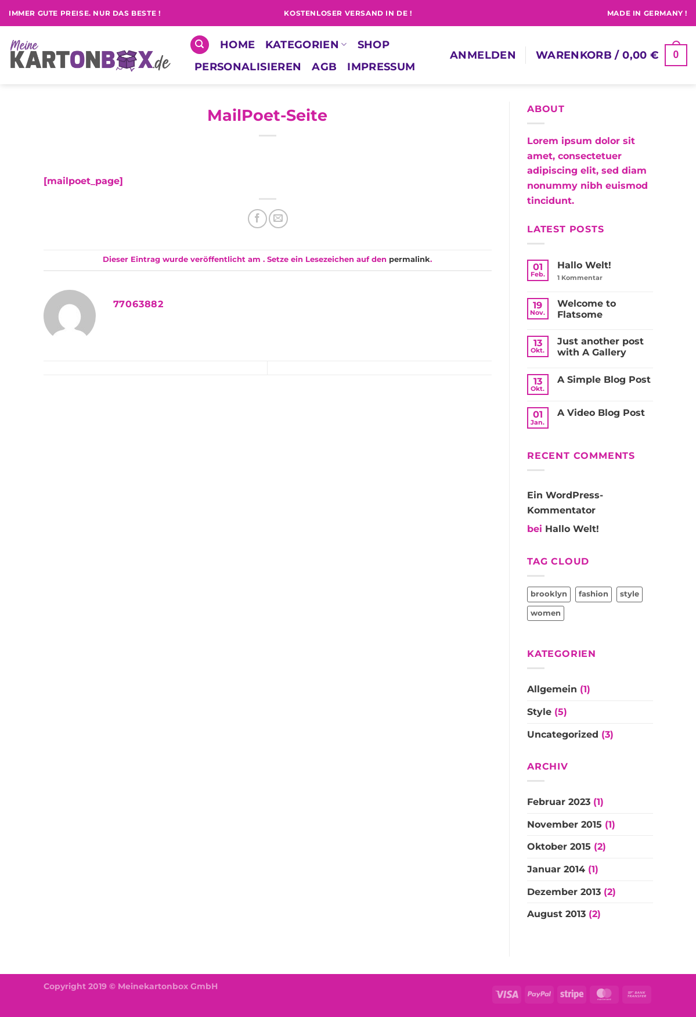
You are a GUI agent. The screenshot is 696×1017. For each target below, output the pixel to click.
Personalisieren (247, 66)
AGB (324, 66)
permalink (409, 259)
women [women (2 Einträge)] (546, 613)
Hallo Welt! (584, 265)
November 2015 (564, 824)
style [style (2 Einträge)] (629, 594)
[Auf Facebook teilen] (257, 218)
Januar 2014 (556, 869)
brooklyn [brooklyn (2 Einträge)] (549, 594)
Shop (374, 44)
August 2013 (556, 913)
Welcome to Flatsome (586, 309)
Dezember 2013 (564, 891)
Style (539, 711)
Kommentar (580, 278)
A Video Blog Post (601, 412)
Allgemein (552, 689)
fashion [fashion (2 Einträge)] (593, 594)
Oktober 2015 (559, 846)
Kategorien (306, 44)
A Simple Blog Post (604, 379)
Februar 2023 (558, 801)
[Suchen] (199, 45)
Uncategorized (562, 734)
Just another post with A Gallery (600, 347)
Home (237, 44)
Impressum (381, 66)
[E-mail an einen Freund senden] (278, 218)
